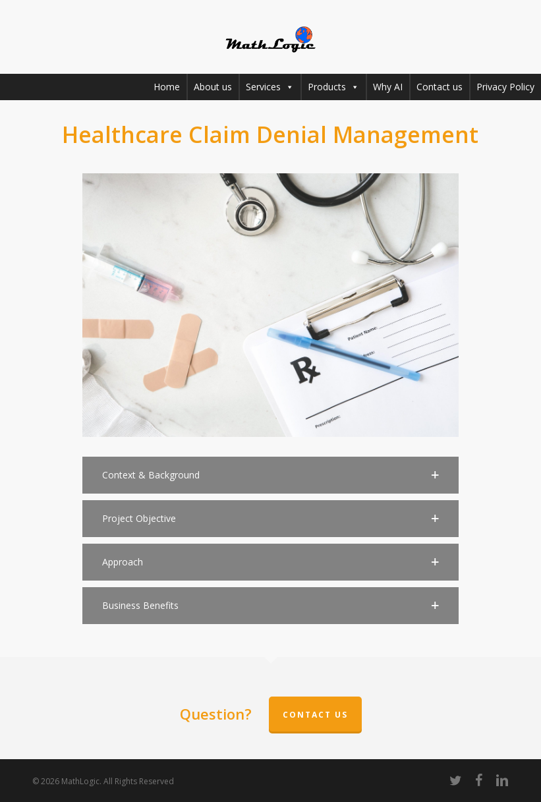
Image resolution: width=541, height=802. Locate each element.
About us (213, 86)
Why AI (388, 86)
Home (167, 86)
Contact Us (315, 714)
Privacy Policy (505, 86)
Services (270, 87)
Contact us (439, 86)
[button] (270, 475)
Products (333, 87)
